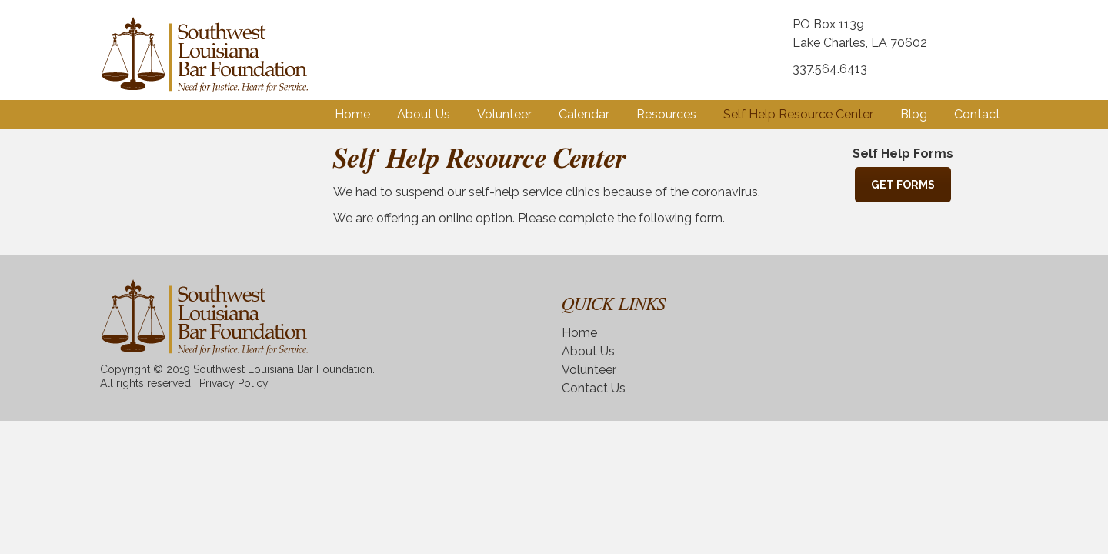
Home (352, 114)
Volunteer (504, 114)
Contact (977, 114)
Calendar (584, 114)
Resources (666, 114)
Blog (913, 114)
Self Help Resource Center (798, 114)
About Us (423, 114)
